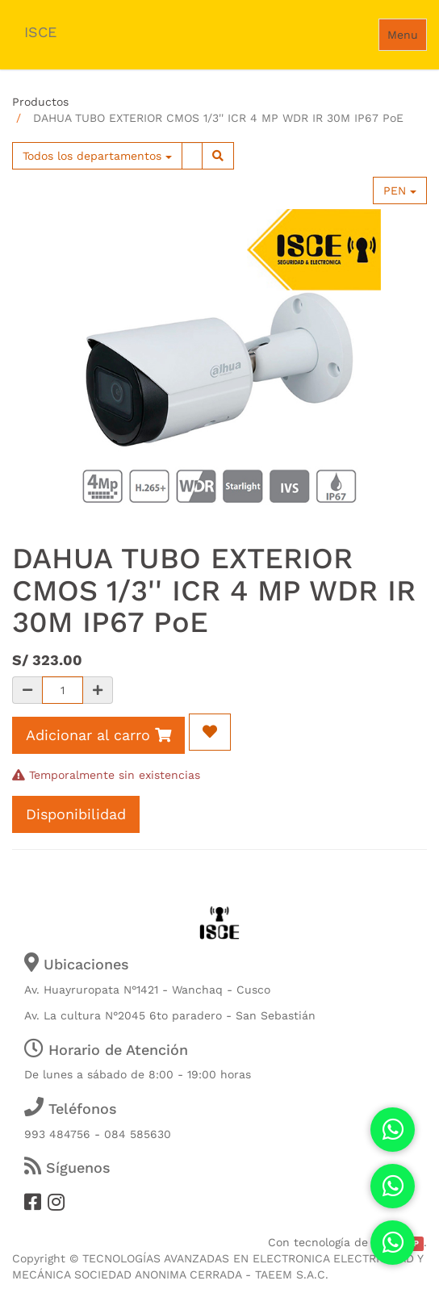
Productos (40, 101)
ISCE (40, 31)
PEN (399, 190)
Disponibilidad (76, 814)
